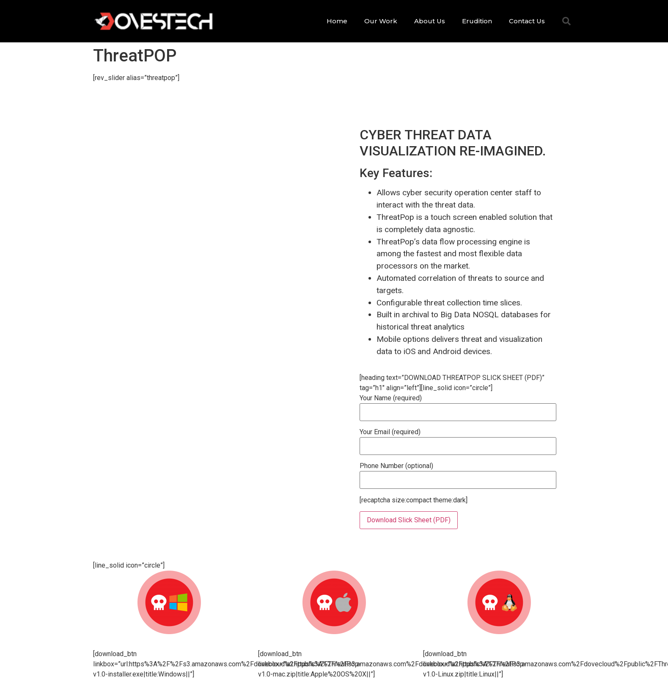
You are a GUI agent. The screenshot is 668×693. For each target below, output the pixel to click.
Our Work (380, 21)
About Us (429, 21)
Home (337, 21)
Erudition (477, 21)
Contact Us (527, 21)
